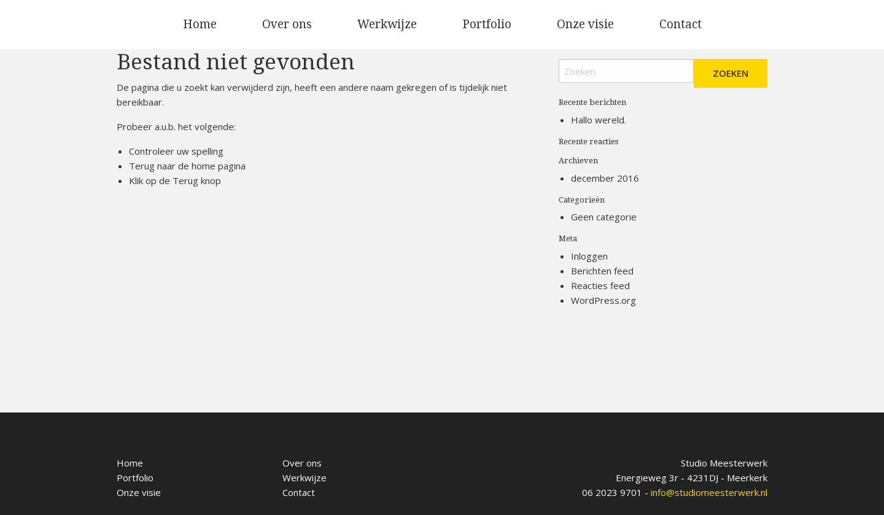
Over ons (287, 24)
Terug (185, 180)
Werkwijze (387, 24)
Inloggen (589, 256)
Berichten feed (602, 271)
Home (200, 24)
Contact (680, 24)
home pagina (219, 166)
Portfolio (486, 24)
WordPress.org (603, 300)
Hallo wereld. (598, 120)
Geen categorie (604, 217)
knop (209, 180)
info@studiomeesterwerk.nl (709, 492)
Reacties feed (600, 285)
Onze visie (585, 24)
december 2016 (605, 178)
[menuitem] (200, 24)
